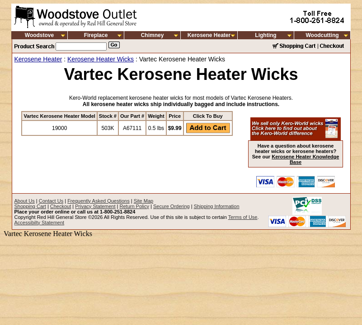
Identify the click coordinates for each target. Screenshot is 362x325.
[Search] (81, 46)
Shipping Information (217, 206)
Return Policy (134, 206)
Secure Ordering (171, 206)
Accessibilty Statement (39, 222)
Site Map (143, 201)
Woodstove (39, 35)
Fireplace (96, 35)
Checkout (60, 206)
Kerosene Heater (209, 35)
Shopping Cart (30, 206)
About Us (24, 201)
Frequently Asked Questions (98, 201)
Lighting (265, 35)
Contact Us (51, 201)
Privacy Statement (95, 206)
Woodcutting (322, 35)
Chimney (152, 35)
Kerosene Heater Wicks (100, 59)
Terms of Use (243, 217)
